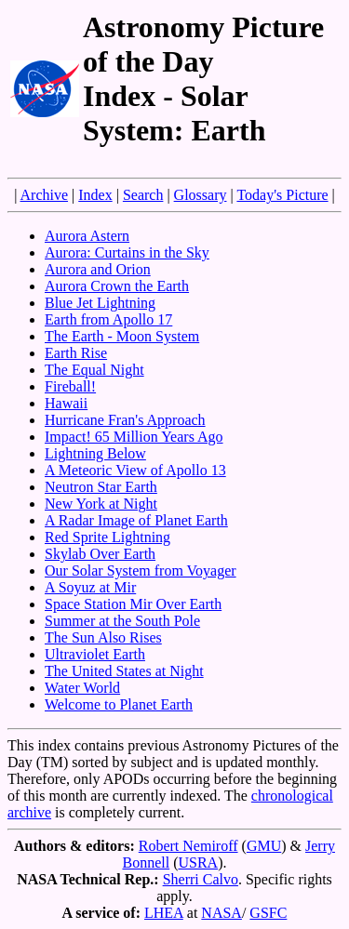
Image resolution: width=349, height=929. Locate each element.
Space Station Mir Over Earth (133, 604)
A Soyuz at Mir (90, 587)
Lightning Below (95, 453)
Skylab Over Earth (100, 554)
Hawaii (66, 403)
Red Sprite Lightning (107, 537)
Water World (82, 688)
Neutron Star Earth (101, 487)
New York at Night (101, 503)
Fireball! (70, 386)
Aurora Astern (87, 236)
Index (95, 195)
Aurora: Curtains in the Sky (127, 252)
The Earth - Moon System (122, 336)
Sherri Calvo (200, 879)
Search (143, 195)
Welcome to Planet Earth (119, 704)
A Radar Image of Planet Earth (136, 520)
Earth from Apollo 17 (108, 319)
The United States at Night (124, 671)
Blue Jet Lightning (100, 303)
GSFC (268, 913)
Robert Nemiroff (188, 846)
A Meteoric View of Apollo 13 (135, 470)
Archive (44, 195)
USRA (198, 862)
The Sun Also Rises (103, 637)
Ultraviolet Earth (95, 654)
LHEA (163, 913)
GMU (264, 846)
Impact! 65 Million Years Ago (134, 437)
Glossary (200, 195)
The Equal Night (94, 370)
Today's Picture (282, 195)
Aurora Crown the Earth (117, 286)
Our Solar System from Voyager (140, 570)
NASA (221, 913)
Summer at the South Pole (122, 621)
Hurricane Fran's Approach (125, 420)
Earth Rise (76, 353)
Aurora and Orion (98, 269)
